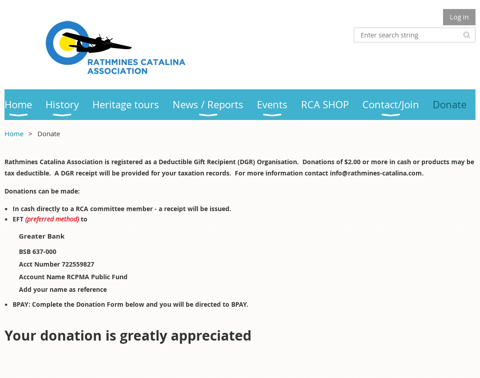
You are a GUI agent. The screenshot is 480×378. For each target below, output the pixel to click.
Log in (459, 16)
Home (14, 133)
